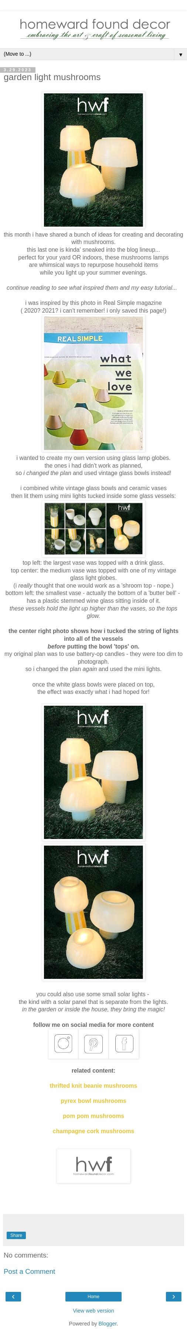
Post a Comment (29, 1271)
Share (16, 1235)
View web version (93, 1311)
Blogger (108, 1324)
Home (93, 1296)
